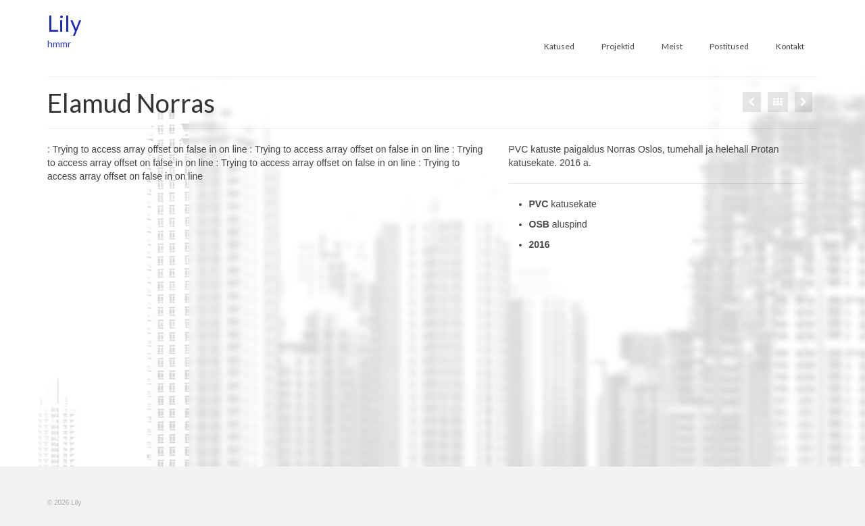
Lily (64, 23)
